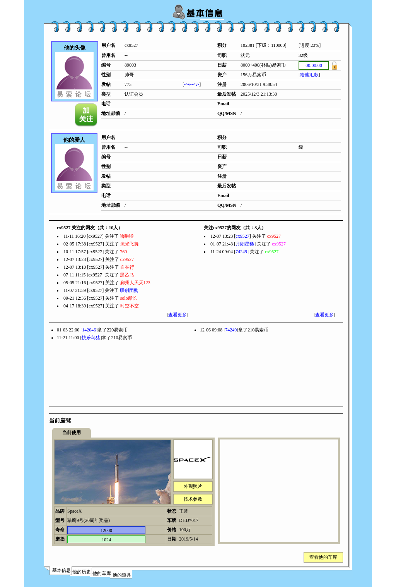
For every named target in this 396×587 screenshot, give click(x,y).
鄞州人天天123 (135, 282)
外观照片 (193, 486)
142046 (89, 330)
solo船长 (128, 298)
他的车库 (101, 573)
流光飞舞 (129, 244)
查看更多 (177, 315)
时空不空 (129, 306)
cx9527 (127, 259)
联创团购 (129, 290)
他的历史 (81, 572)
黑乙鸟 (127, 275)
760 (123, 251)
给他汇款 (309, 74)
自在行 (127, 267)
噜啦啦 (127, 236)
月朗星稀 (245, 244)
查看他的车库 (323, 557)
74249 (241, 251)
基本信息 (61, 570)
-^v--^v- (191, 84)
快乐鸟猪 (91, 337)
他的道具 (122, 575)
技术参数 (193, 499)
